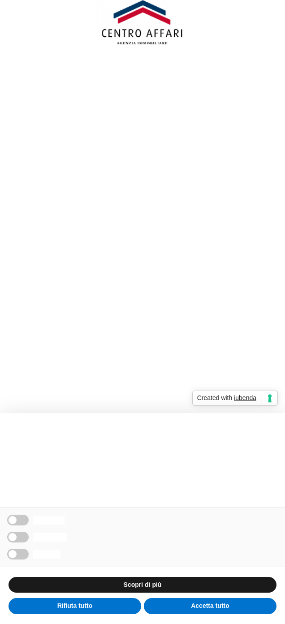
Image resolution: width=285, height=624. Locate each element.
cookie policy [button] (137, 460)
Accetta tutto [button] (210, 605)
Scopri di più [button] (143, 584)
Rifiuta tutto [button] (75, 605)
